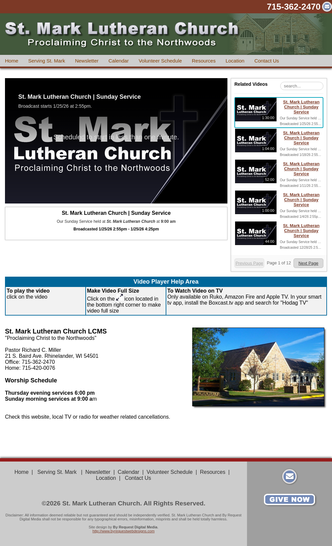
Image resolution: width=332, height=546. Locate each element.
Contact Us (266, 61)
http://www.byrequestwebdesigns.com (123, 531)
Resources (204, 61)
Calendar (119, 61)
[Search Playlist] (301, 86)
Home (11, 61)
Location (234, 61)
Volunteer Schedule (160, 61)
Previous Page (249, 263)
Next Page (308, 263)
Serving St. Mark (46, 61)
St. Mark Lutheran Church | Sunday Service (301, 106)
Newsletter (87, 61)
